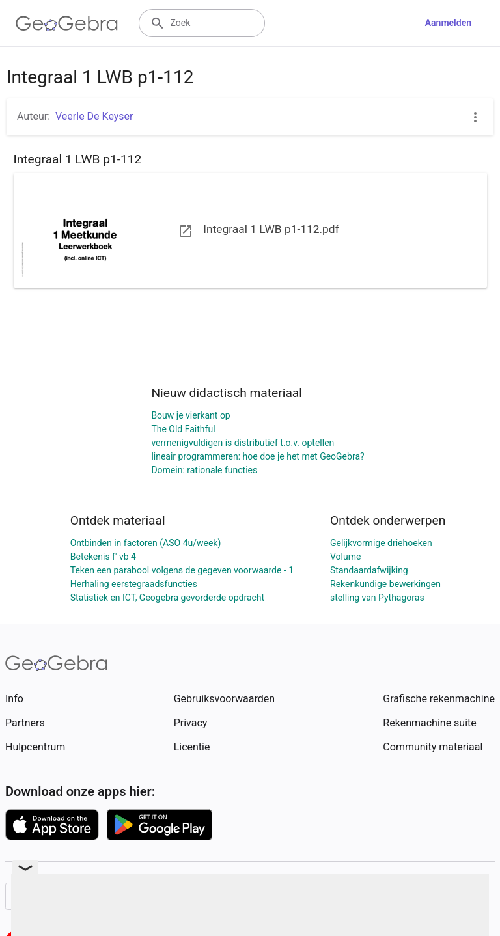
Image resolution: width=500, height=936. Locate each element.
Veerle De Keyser (94, 116)
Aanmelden (448, 23)
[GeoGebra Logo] (67, 23)
